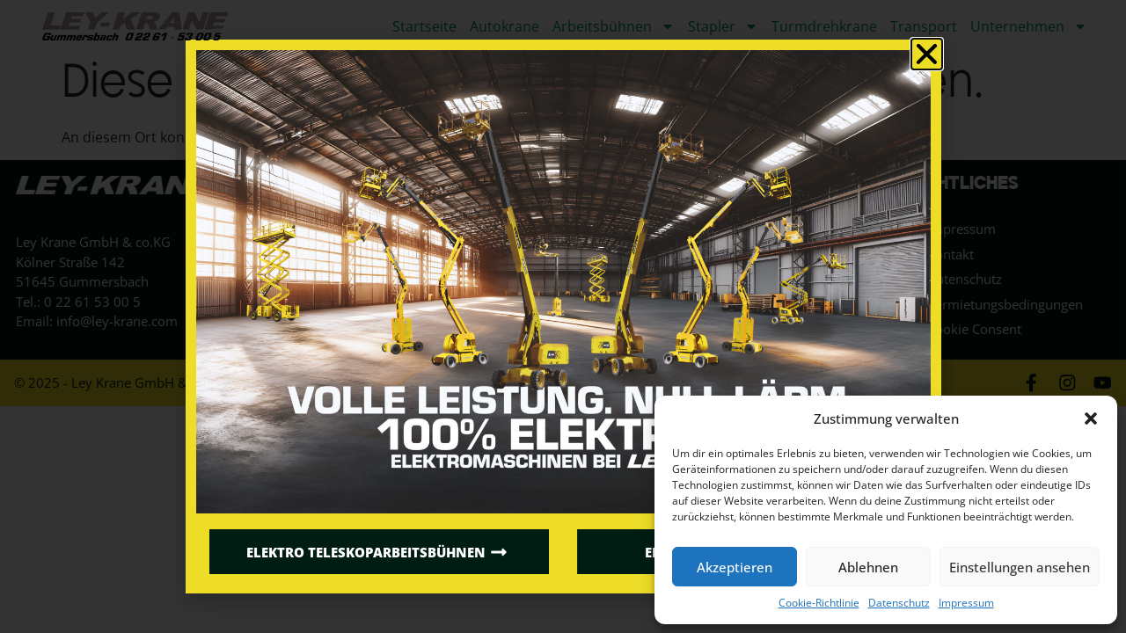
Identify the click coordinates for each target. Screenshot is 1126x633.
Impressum (966, 602)
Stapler (723, 26)
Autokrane (504, 26)
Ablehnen (868, 567)
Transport (923, 26)
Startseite (424, 26)
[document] (563, 316)
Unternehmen (1028, 26)
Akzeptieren (734, 567)
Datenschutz (899, 602)
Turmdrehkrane (824, 26)
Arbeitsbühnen (613, 26)
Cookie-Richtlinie (819, 602)
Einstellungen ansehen (1019, 567)
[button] (1091, 418)
